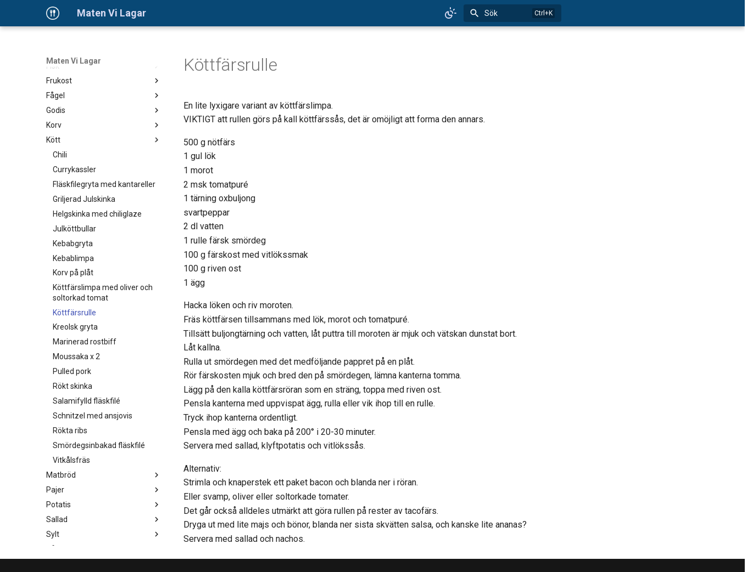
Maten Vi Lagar (73, 60)
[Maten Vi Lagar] (53, 13)
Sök (491, 13)
